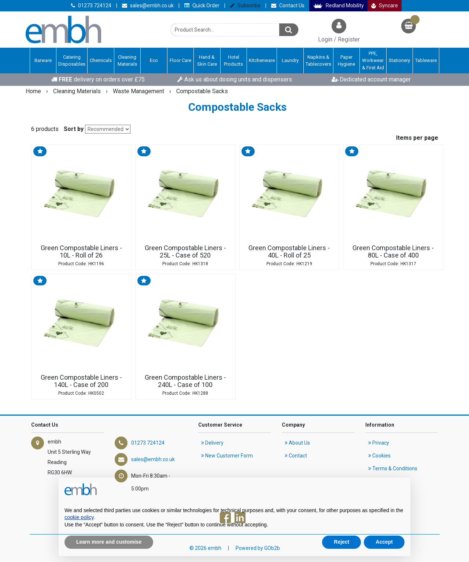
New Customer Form (227, 456)
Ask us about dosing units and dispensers (234, 79)
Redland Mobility (338, 5)
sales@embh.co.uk (148, 5)
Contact (296, 456)
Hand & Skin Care (207, 60)
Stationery (399, 60)
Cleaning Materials (127, 60)
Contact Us (287, 5)
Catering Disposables (71, 60)
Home (34, 91)
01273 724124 (91, 5)
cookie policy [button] (78, 517)
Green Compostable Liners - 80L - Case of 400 (393, 251)
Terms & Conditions (392, 468)
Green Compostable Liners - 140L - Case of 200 (81, 381)
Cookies (379, 456)
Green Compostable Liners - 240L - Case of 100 (185, 381)
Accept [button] (384, 542)
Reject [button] (341, 542)
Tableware (426, 60)
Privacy (378, 443)
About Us (297, 443)
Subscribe (245, 5)
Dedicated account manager (371, 79)
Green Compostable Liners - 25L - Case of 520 (185, 251)
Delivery (212, 443)
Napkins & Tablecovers (318, 60)
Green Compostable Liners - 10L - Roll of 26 (81, 251)
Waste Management (139, 91)
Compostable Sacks (202, 91)
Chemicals (101, 60)
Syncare (384, 5)
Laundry (290, 60)
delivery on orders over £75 (98, 79)
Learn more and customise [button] (108, 542)
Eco (154, 60)
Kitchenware (262, 60)
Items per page (417, 137)
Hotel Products (233, 60)
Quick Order (201, 5)
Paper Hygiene (346, 60)
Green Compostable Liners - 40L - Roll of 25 (289, 251)
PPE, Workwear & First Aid (373, 60)
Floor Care (180, 60)
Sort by (74, 128)
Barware (43, 60)
